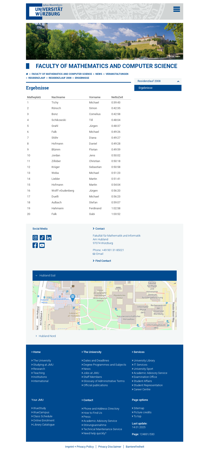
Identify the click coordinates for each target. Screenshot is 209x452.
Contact (100, 228)
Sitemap (138, 408)
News (98, 74)
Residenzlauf (36, 78)
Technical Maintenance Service (102, 429)
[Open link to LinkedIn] (49, 238)
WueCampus (40, 413)
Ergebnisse (82, 78)
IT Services (139, 365)
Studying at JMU (42, 365)
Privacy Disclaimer (109, 446)
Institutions (39, 377)
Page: (135, 434)
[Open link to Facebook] (36, 245)
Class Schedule (41, 417)
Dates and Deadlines (95, 361)
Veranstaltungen (117, 74)
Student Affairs (142, 381)
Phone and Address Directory (100, 409)
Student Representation (147, 385)
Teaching (38, 373)
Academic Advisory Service (149, 373)
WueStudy (38, 408)
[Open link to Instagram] (36, 238)
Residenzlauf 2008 (60, 78)
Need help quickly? (94, 434)
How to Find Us (92, 413)
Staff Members (92, 377)
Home (36, 352)
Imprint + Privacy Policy (79, 446)
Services (138, 352)
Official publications (95, 385)
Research (38, 369)
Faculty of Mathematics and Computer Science (106, 66)
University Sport (142, 369)
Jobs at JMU (90, 373)
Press (86, 417)
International (39, 381)
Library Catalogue (43, 425)
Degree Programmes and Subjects (104, 365)
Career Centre (141, 390)
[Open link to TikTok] (42, 238)
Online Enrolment (42, 421)
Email (99, 253)
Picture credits (142, 413)
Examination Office (144, 377)
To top (136, 417)
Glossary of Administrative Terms (103, 381)
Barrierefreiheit (135, 446)
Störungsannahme (94, 425)
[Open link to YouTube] (42, 245)
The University (41, 361)
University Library (143, 361)
